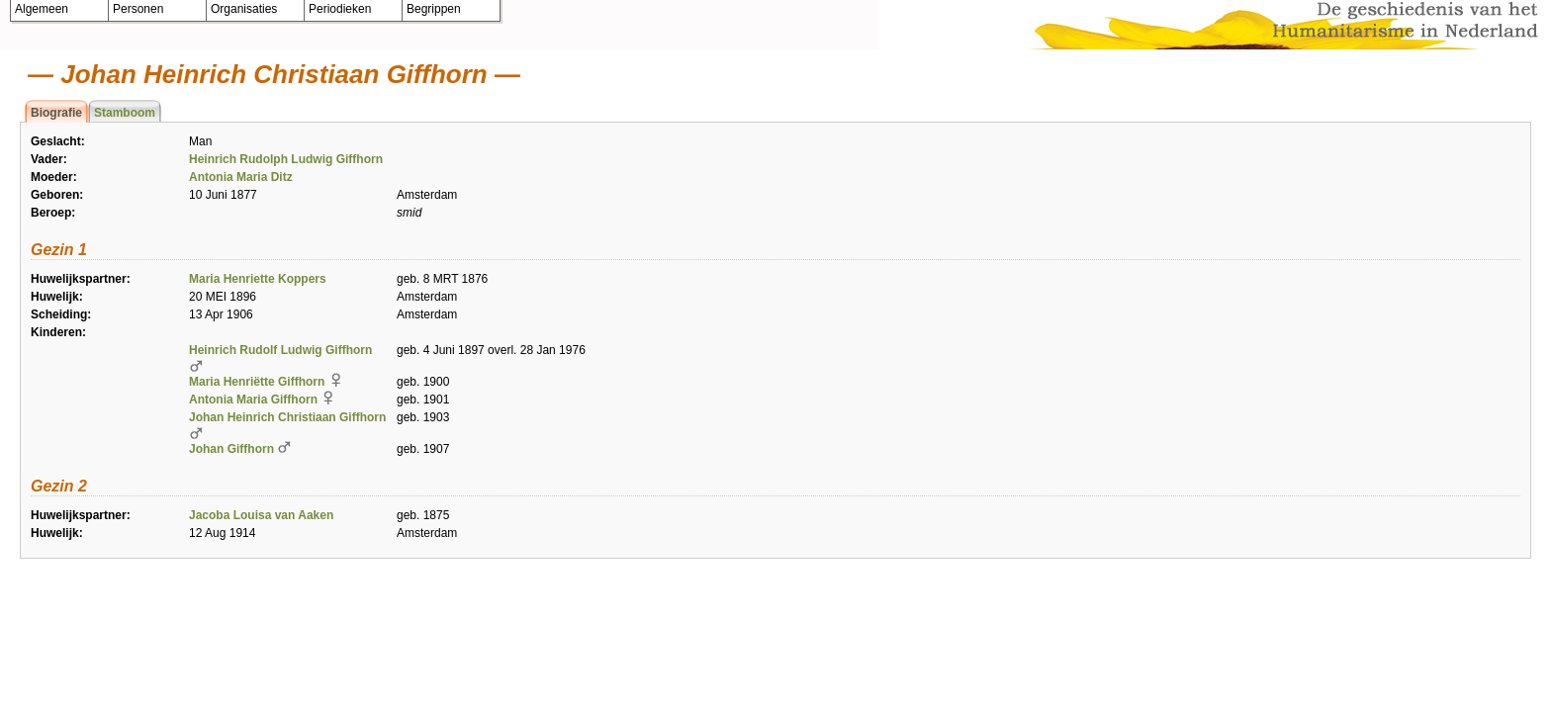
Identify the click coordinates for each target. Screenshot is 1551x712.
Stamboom (124, 113)
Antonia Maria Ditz (241, 177)
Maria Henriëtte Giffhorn (256, 382)
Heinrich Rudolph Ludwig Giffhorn (286, 159)
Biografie (56, 113)
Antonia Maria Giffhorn (253, 399)
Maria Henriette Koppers (257, 279)
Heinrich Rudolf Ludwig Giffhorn (280, 350)
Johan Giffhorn (231, 449)
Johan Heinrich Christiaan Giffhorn (287, 417)
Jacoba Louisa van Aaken (261, 515)
